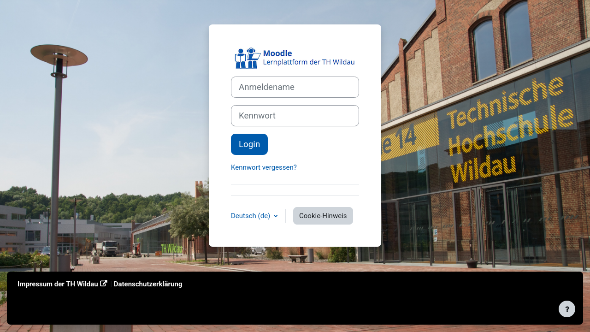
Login (249, 144)
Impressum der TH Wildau (58, 284)
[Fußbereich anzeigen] (567, 309)
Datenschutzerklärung (148, 284)
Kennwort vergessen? (264, 167)
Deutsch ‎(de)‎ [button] (251, 216)
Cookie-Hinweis (323, 216)
